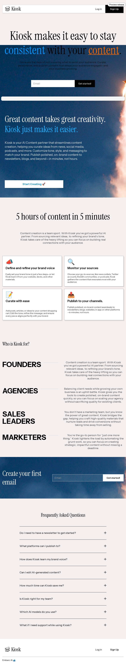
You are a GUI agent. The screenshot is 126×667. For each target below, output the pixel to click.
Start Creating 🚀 (34, 184)
